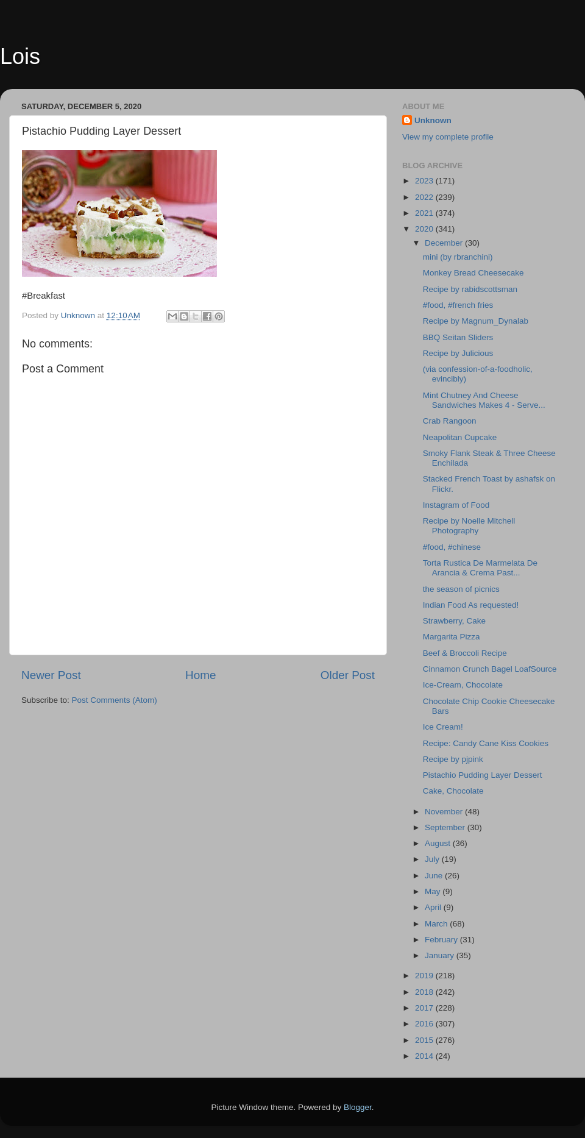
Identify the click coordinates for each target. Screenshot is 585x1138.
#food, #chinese (452, 547)
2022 (425, 197)
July (433, 859)
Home (200, 675)
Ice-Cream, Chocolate (463, 684)
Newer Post (51, 675)
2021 (425, 213)
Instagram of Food (456, 505)
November (445, 811)
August (439, 843)
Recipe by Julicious (458, 353)
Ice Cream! (443, 726)
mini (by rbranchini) (458, 256)
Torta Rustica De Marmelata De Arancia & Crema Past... (480, 567)
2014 (425, 1056)
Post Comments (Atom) (114, 700)
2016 (425, 1023)
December (445, 242)
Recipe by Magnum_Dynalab (475, 320)
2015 (425, 1040)
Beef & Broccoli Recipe (465, 653)
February (442, 939)
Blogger (358, 1107)
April (434, 907)
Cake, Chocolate (453, 790)
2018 (425, 992)
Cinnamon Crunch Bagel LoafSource (490, 669)
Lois (20, 56)
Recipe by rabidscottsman (470, 289)
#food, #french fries (458, 305)
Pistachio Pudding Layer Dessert (482, 775)
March (437, 923)
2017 (425, 1007)
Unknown (433, 120)
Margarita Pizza (451, 636)
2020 (425, 228)
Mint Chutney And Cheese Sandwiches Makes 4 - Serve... (484, 400)
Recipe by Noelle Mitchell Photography (469, 525)
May (433, 891)
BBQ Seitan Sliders (458, 337)
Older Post (348, 675)
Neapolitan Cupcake (460, 437)
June (435, 875)
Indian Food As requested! (471, 605)
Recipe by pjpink (453, 759)
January (440, 955)
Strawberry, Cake (454, 620)
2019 (425, 975)
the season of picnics (461, 589)
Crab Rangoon (450, 420)
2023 (425, 180)
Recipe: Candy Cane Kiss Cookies (485, 743)
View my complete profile (448, 136)
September (446, 827)
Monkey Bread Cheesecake (473, 272)
